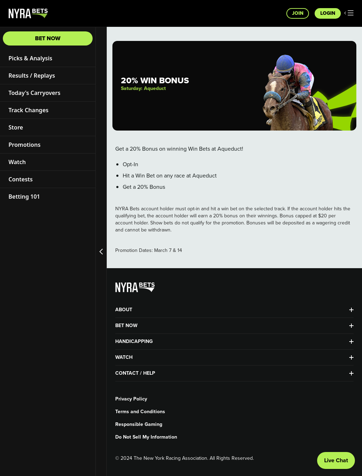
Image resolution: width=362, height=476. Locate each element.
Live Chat (336, 460)
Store (15, 127)
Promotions (24, 145)
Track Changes (28, 110)
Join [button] (297, 13)
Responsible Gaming (138, 424)
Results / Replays (31, 75)
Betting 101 (24, 196)
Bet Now (47, 38)
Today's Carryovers (34, 93)
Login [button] (327, 13)
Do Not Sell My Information (146, 437)
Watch (17, 162)
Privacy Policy (131, 399)
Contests (20, 179)
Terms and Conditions (140, 411)
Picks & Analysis (30, 58)
